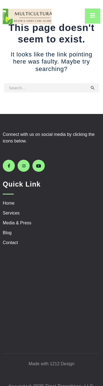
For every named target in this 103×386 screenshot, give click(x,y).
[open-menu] (92, 16)
